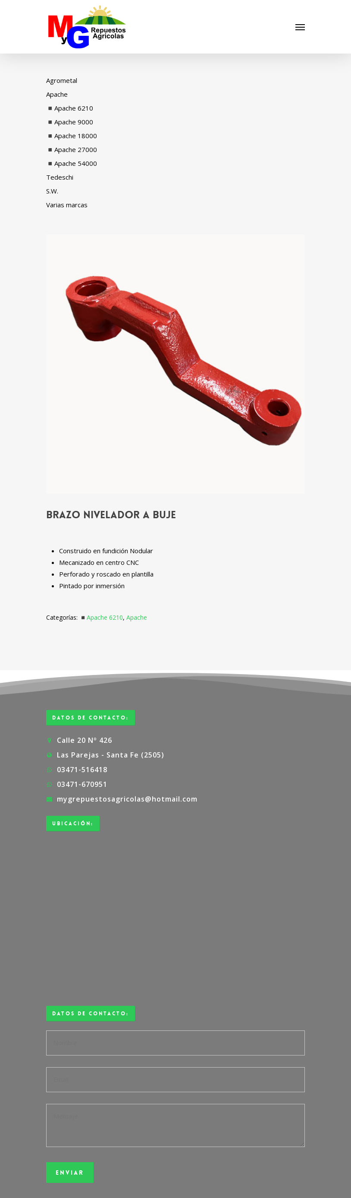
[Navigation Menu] (300, 26)
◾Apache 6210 (101, 617)
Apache (136, 617)
